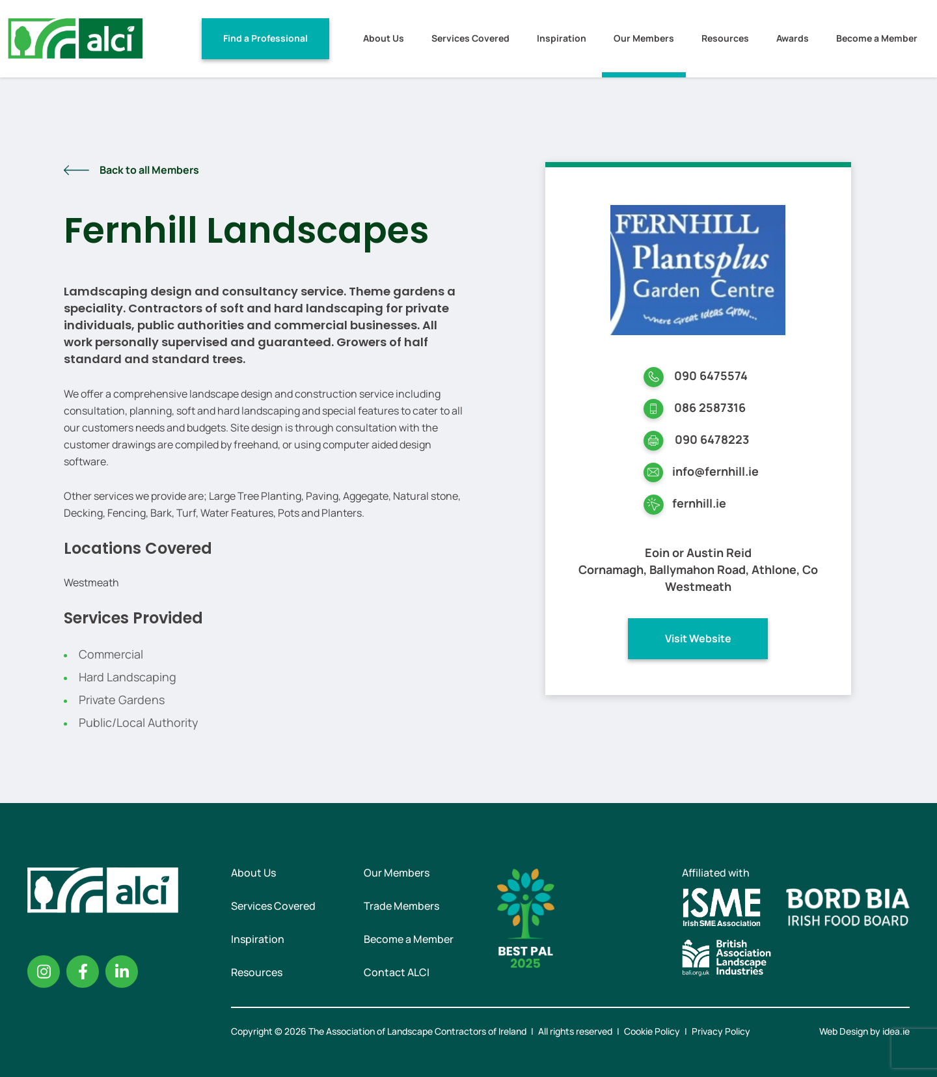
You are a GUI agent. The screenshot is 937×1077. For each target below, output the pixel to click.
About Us (383, 38)
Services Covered (470, 38)
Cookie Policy (652, 1031)
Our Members (644, 38)
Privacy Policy (721, 1031)
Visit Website (698, 638)
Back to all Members (149, 170)
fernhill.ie (699, 503)
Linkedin (121, 971)
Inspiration (561, 38)
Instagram (43, 971)
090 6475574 (711, 375)
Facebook (82, 971)
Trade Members (401, 906)
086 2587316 (710, 407)
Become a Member (876, 38)
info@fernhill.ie (715, 471)
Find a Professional (265, 38)
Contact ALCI (396, 972)
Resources (725, 38)
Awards (792, 38)
